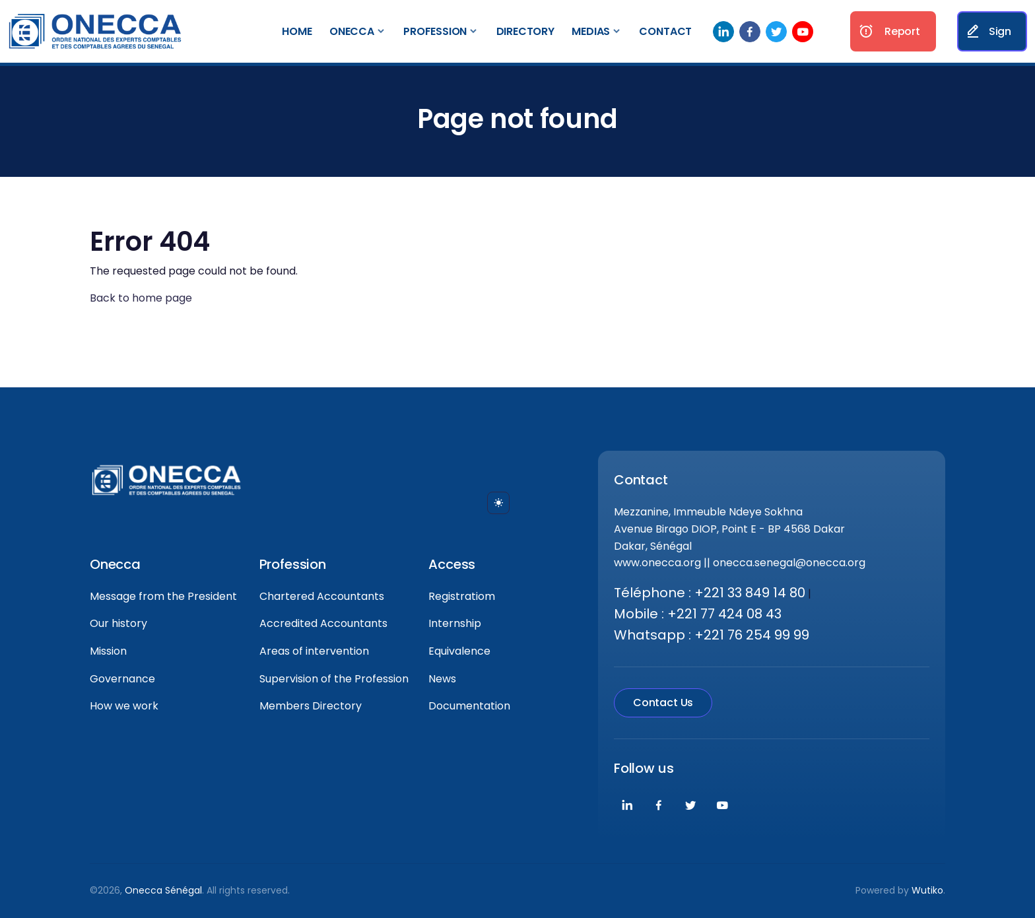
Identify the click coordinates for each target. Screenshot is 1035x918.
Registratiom (461, 596)
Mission (108, 651)
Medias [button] (591, 31)
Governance (122, 678)
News (442, 678)
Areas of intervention (314, 651)
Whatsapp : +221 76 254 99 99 (711, 635)
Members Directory (310, 705)
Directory (525, 31)
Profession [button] (435, 31)
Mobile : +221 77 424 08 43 (698, 614)
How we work (124, 705)
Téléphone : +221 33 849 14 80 (709, 592)
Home (297, 31)
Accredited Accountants (323, 623)
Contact (665, 31)
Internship (454, 623)
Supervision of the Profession (334, 678)
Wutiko (927, 890)
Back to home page (141, 298)
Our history (118, 623)
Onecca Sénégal (163, 890)
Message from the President (163, 596)
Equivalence (459, 651)
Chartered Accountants (321, 596)
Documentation (469, 705)
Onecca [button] (351, 31)
